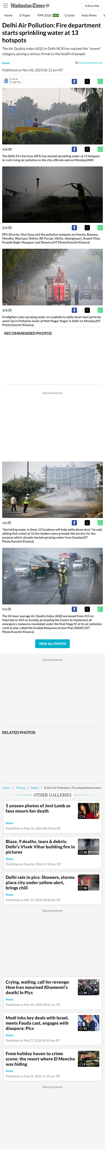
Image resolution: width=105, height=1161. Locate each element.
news (6, 63)
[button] (74, 81)
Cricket (70, 15)
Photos (21, 788)
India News (89, 15)
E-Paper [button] (24, 15)
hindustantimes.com (91, 62)
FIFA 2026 (44, 15)
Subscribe (92, 6)
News (35, 788)
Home (8, 15)
